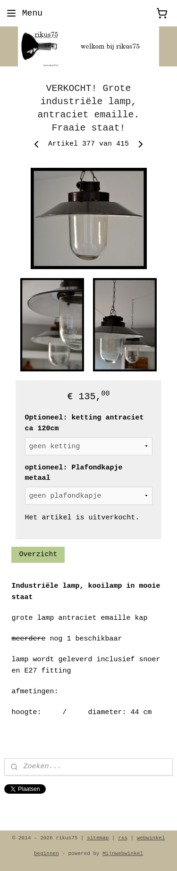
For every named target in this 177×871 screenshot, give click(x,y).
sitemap (98, 838)
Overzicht (38, 555)
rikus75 (19, 807)
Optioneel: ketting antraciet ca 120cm (84, 423)
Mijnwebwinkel (122, 853)
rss (122, 838)
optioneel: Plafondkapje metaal (74, 473)
